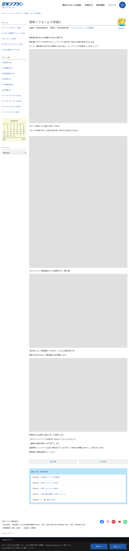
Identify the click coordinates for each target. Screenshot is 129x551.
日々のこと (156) (9, 39)
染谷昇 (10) (7, 62)
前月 (4, 139)
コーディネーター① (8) (12, 95)
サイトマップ (8, 533)
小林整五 (90, 28)
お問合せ (88, 4)
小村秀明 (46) (8, 84)
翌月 (23, 139)
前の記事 (53, 461)
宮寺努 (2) (7, 79)
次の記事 (103, 461)
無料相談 (100, 4)
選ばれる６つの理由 (71, 4)
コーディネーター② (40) (12, 101)
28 (4, 136)
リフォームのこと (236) (12, 28)
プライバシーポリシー (53, 545)
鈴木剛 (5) (7, 90)
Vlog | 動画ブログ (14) (11, 50)
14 (4, 131)
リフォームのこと (78, 28)
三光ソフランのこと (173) (12, 44)
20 (24, 131)
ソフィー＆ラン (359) (11, 112)
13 (24, 129)
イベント (112, 4)
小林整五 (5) (7, 68)
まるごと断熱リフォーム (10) (14, 33)
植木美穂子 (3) (8, 73)
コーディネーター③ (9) (12, 106)
